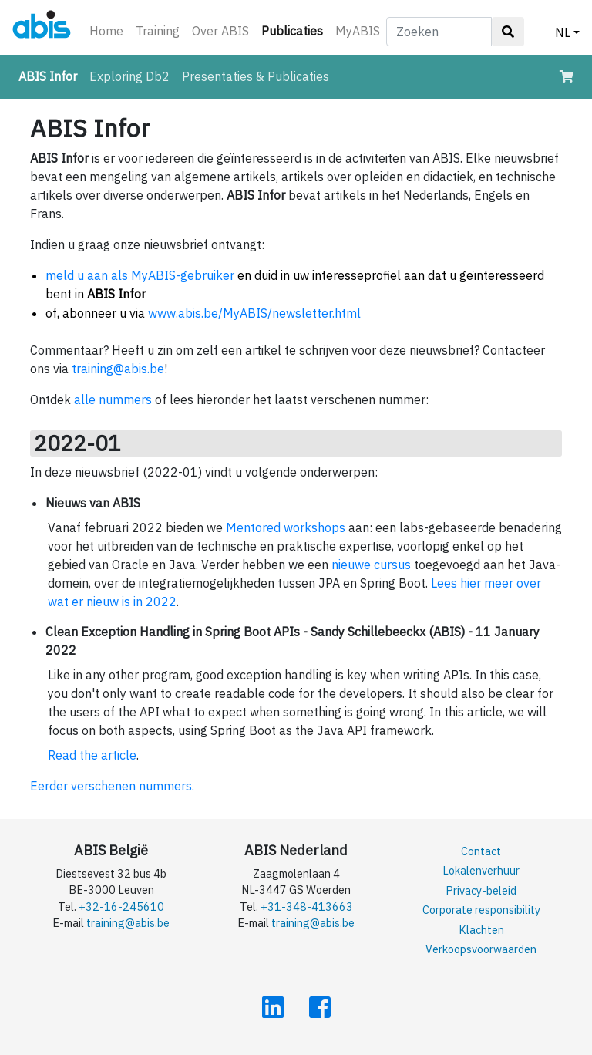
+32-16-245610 (121, 906)
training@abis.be (118, 368)
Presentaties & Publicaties (255, 76)
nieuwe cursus (371, 564)
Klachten (481, 929)
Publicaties (295, 30)
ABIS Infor (50, 75)
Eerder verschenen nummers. (112, 786)
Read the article (92, 755)
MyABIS (357, 31)
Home (106, 31)
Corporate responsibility (481, 909)
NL (562, 32)
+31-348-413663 (307, 906)
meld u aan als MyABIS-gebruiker (139, 275)
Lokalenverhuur (481, 870)
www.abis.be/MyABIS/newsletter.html (254, 313)
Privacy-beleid (481, 890)
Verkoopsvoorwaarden (481, 949)
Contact (481, 851)
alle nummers (113, 399)
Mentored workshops (285, 527)
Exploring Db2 (129, 76)
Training (158, 31)
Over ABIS (220, 31)
